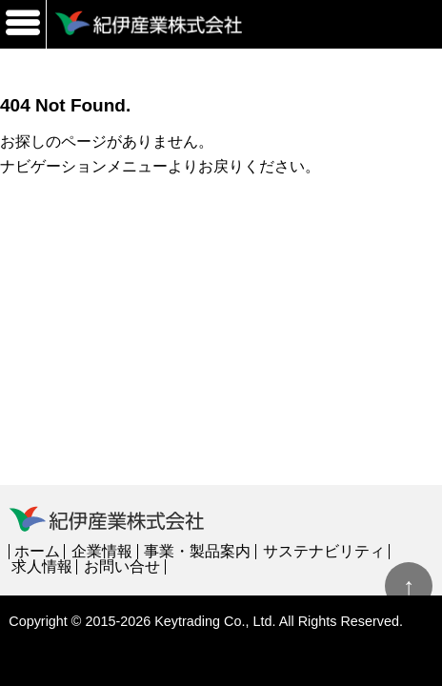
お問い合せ (122, 566)
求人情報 (41, 566)
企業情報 (101, 551)
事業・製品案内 (197, 551)
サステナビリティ (324, 551)
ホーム (37, 551)
